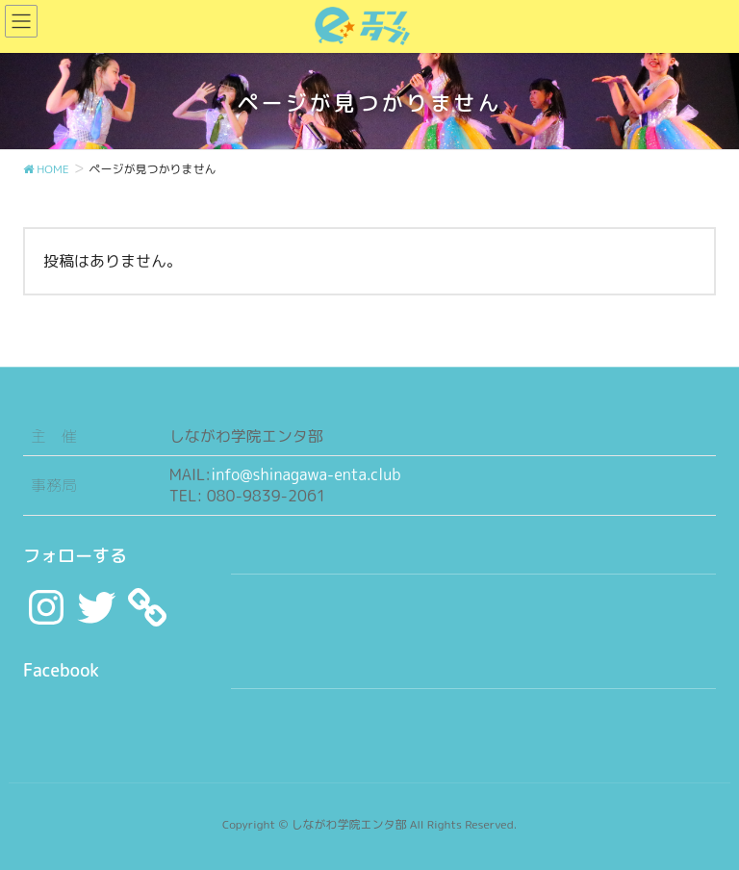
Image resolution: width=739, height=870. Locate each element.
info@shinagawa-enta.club (305, 474)
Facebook (61, 670)
